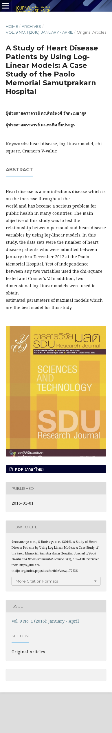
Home (12, 26)
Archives (31, 26)
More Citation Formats (37, 581)
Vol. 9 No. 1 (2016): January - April (39, 32)
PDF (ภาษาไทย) (29, 469)
